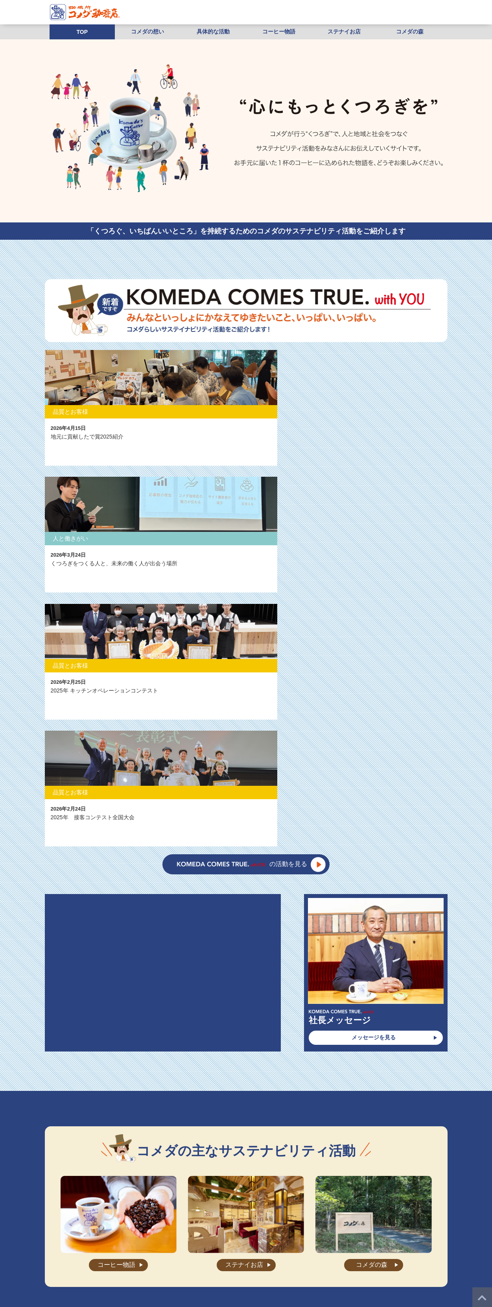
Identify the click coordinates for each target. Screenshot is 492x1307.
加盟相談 (160, 1264)
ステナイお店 (344, 31)
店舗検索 (212, 1253)
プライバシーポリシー (238, 1264)
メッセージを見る (374, 662)
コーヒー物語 (278, 31)
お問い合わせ (313, 1253)
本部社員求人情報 (124, 1264)
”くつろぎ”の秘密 (113, 1253)
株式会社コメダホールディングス (351, 1264)
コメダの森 (410, 31)
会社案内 (185, 1253)
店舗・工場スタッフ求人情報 (366, 1253)
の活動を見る (242, 489)
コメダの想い (147, 31)
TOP (82, 32)
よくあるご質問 (274, 1253)
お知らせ (239, 1253)
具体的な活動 (213, 31)
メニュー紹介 (154, 1253)
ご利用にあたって (289, 1264)
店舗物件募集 (192, 1264)
